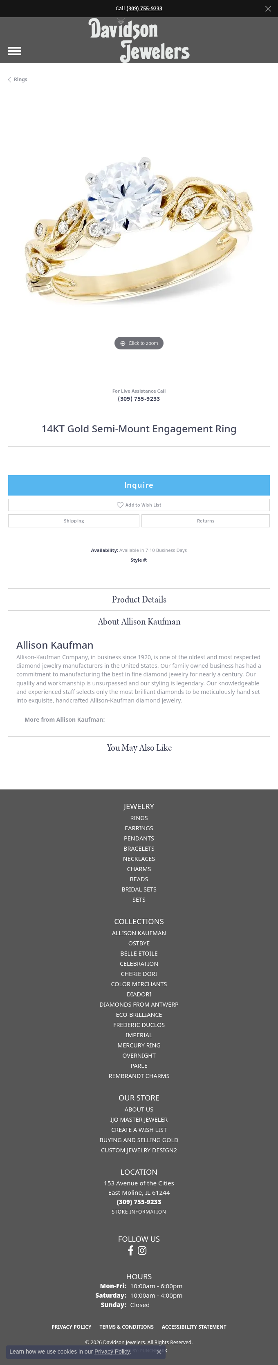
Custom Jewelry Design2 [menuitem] (139, 1150)
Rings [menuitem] (139, 818)
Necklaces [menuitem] (139, 859)
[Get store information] (139, 1211)
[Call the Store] (139, 1202)
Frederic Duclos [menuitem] (139, 1025)
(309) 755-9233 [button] (144, 8)
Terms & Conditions (126, 1326)
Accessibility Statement (194, 1326)
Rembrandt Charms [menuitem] (138, 1076)
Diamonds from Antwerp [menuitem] (139, 1004)
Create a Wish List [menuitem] (139, 1130)
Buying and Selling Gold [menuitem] (138, 1140)
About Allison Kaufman (139, 621)
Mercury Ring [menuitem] (139, 1045)
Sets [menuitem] (139, 899)
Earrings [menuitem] (139, 828)
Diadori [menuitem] (139, 994)
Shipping (74, 521)
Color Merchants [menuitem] (139, 984)
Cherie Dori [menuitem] (139, 974)
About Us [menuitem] (139, 1109)
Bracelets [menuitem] (139, 848)
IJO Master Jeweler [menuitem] (139, 1119)
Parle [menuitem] (139, 1065)
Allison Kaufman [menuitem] (139, 933)
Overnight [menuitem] (139, 1055)
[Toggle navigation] (14, 51)
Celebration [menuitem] (139, 963)
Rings (20, 79)
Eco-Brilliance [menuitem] (139, 1014)
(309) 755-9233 (139, 398)
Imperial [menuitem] (139, 1035)
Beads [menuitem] (139, 879)
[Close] (268, 9)
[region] (139, 238)
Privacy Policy (71, 1326)
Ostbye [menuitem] (139, 943)
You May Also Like (139, 747)
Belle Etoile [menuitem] (139, 953)
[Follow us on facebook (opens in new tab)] (131, 1251)
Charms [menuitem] (139, 869)
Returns (206, 521)
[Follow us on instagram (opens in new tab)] (142, 1251)
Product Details (139, 599)
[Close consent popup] (159, 1351)
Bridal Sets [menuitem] (139, 889)
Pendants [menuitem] (139, 838)
